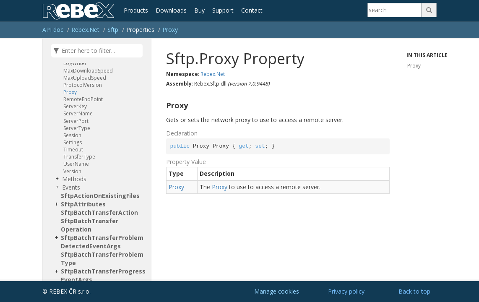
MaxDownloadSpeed (88, 70)
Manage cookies (276, 291)
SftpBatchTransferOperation (89, 225)
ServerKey (75, 106)
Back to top (414, 291)
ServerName (78, 113)
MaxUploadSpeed (84, 77)
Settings (72, 142)
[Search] (394, 10)
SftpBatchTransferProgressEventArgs (103, 275)
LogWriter (75, 63)
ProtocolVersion (82, 85)
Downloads (171, 10)
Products (136, 10)
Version (72, 171)
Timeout (73, 149)
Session (72, 135)
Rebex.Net (85, 30)
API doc (52, 30)
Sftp (112, 30)
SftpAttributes (83, 204)
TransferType (79, 156)
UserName (76, 163)
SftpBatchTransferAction (99, 212)
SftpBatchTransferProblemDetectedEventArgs (102, 242)
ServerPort (76, 121)
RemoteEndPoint (83, 99)
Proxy (170, 30)
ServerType (76, 128)
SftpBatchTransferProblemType (102, 258)
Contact (252, 10)
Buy (199, 10)
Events (71, 187)
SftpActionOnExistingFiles (100, 196)
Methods (74, 179)
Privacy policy (346, 291)
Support (223, 10)
